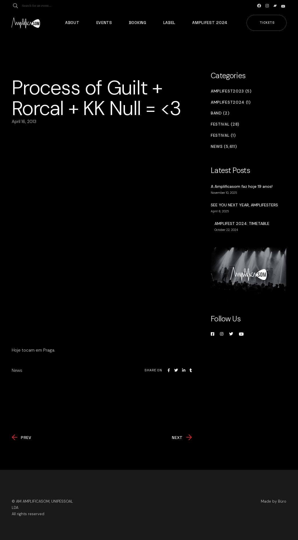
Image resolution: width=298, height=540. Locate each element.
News (17, 370)
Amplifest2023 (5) (231, 91)
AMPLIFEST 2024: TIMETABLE (241, 223)
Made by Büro (273, 501)
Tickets (267, 23)
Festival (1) (223, 135)
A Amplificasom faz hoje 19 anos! (242, 186)
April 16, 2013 (24, 121)
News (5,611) (224, 146)
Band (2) (220, 113)
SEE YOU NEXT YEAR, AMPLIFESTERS (244, 204)
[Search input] (44, 6)
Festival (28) (225, 124)
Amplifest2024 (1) (231, 102)
